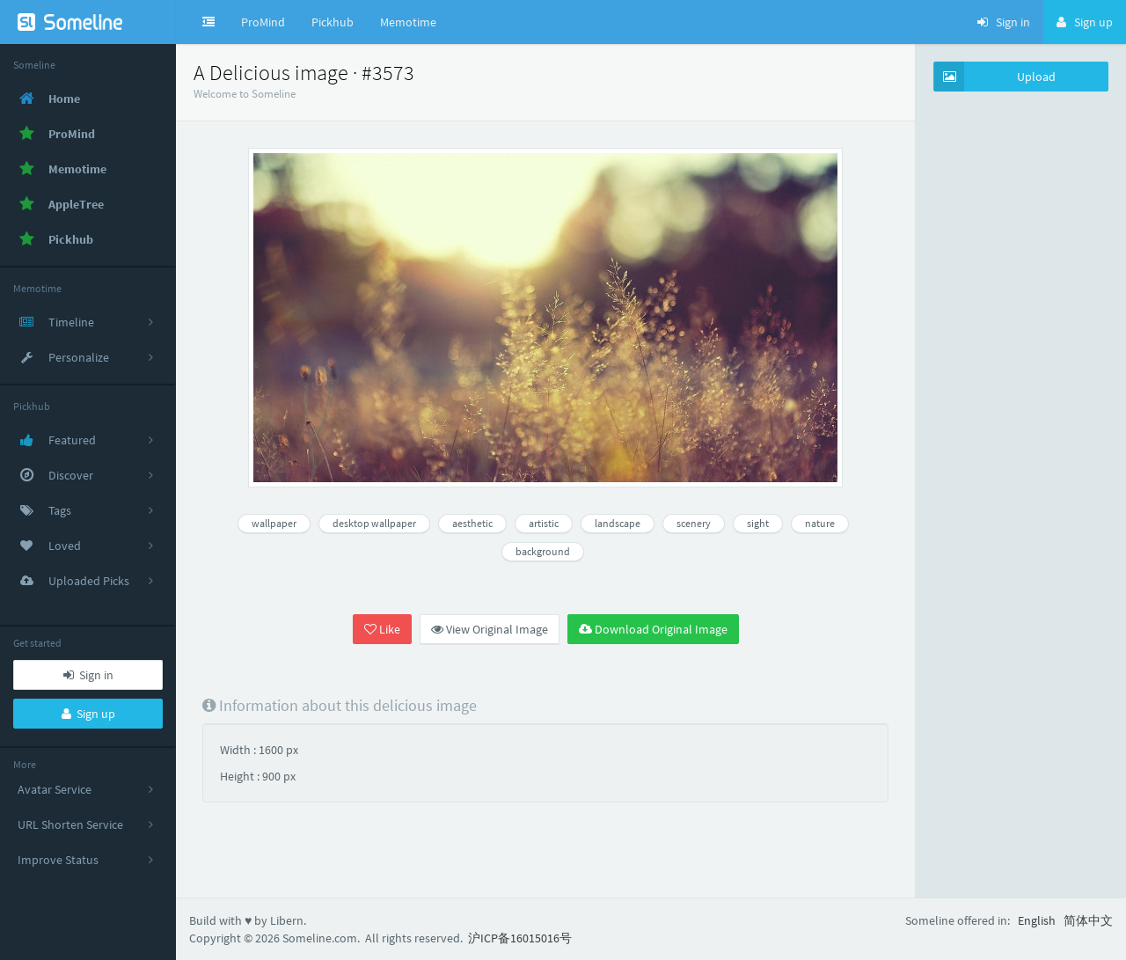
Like (382, 629)
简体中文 (1088, 920)
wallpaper (274, 523)
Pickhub (332, 22)
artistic (544, 523)
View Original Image (489, 629)
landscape (617, 523)
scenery (693, 523)
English (1037, 920)
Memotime (408, 22)
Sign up (88, 714)
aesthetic (472, 523)
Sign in (88, 675)
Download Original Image (653, 629)
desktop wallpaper (374, 523)
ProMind (263, 22)
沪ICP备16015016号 (520, 938)
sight (758, 523)
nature (820, 523)
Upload (995, 77)
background (542, 551)
